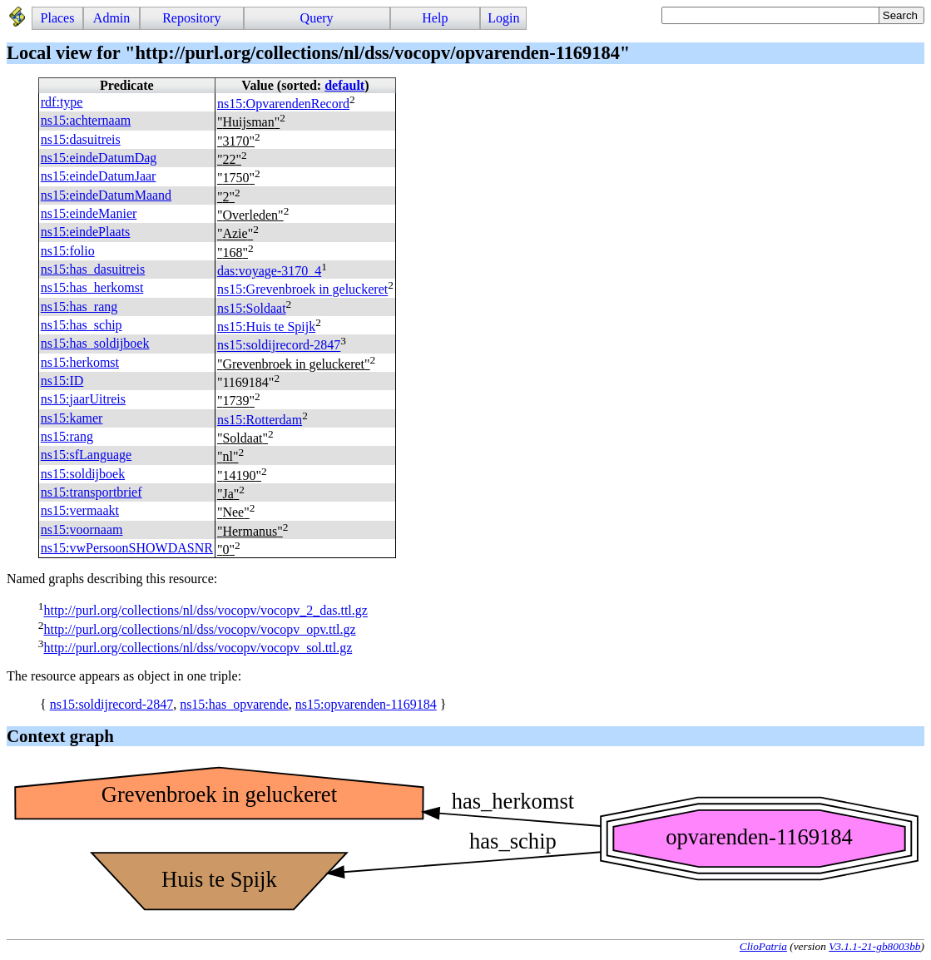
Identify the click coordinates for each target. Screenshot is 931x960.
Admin (111, 18)
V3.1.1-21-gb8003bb (874, 946)
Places (58, 18)
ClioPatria (763, 946)
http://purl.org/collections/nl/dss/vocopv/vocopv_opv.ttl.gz (199, 629)
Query (317, 18)
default (344, 85)
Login (503, 18)
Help (435, 18)
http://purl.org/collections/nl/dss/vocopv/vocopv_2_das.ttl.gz (205, 611)
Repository (191, 18)
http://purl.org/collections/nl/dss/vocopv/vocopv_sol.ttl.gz (197, 648)
